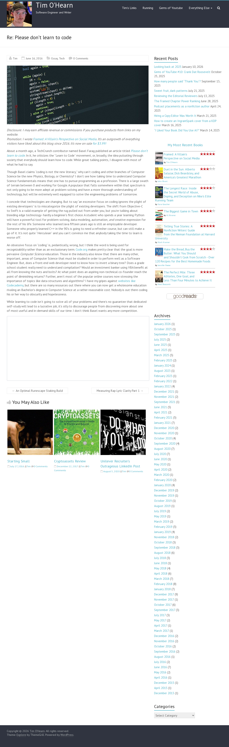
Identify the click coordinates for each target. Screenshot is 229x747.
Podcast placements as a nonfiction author (182, 106)
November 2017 (164, 599)
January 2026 (162, 324)
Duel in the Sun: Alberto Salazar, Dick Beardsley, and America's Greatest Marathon (182, 173)
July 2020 (160, 454)
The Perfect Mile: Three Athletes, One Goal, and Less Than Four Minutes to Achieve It (188, 276)
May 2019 (160, 516)
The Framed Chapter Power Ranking (177, 101)
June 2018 (160, 563)
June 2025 (160, 345)
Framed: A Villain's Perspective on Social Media (64, 139)
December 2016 (164, 636)
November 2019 (164, 495)
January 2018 (162, 589)
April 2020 (160, 469)
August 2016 (162, 657)
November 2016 (164, 641)
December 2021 (164, 391)
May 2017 (160, 620)
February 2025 (163, 360)
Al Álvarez (171, 215)
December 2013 (164, 693)
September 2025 (164, 334)
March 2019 (161, 521)
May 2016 (160, 672)
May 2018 (160, 568)
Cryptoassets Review (70, 461)
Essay (54, 58)
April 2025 (160, 350)
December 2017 (164, 594)
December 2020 (164, 428)
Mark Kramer (164, 242)
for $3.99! (99, 143)
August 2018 (162, 553)
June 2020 (160, 459)
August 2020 (162, 449)
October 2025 (163, 329)
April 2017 (160, 625)
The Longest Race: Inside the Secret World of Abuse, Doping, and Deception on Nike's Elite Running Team (183, 194)
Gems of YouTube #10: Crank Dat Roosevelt (182, 72)
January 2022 (162, 386)
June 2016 (160, 667)
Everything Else (199, 8)
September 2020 (164, 443)
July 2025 (160, 339)
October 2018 (163, 542)
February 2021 (163, 417)
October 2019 (163, 501)
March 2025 (161, 355)
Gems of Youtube (171, 8)
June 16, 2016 (34, 58)
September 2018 (164, 547)
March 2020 (161, 475)
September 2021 (164, 402)
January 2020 (162, 485)
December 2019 (164, 490)
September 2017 (164, 610)
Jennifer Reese (164, 265)
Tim (15, 58)
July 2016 (160, 662)
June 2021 (160, 407)
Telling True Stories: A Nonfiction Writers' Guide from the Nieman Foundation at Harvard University (185, 232)
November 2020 (164, 433)
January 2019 (162, 532)
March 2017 (161, 631)
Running (148, 8)
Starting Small (18, 461)
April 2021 (160, 412)
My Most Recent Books (185, 145)
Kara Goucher (164, 204)
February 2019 (163, 527)
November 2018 (164, 537)
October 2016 (163, 646)
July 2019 (160, 511)
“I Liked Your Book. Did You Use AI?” (176, 130)
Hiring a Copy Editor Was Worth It (175, 116)
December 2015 (164, 683)
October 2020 (163, 438)
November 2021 (164, 397)
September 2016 (164, 651)
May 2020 (160, 464)
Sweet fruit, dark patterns (171, 91)
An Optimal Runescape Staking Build (37, 391)
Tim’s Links (129, 8)
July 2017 (160, 615)
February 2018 (163, 584)
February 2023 (163, 376)
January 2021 (162, 423)
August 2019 (162, 506)
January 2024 (162, 365)
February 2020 (163, 480)
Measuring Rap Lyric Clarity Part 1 (120, 391)
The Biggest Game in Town (181, 211)
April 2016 (160, 677)
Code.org (81, 249)
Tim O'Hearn (54, 5)
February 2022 (163, 381)
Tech (62, 58)
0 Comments (80, 58)
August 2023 (162, 371)
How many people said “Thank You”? (177, 81)
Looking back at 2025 (167, 67)
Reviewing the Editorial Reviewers (176, 96)
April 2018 (160, 573)
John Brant (163, 181)
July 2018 (160, 558)
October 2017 (163, 605)
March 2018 (161, 579)
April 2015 (160, 688)
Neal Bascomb (164, 284)
